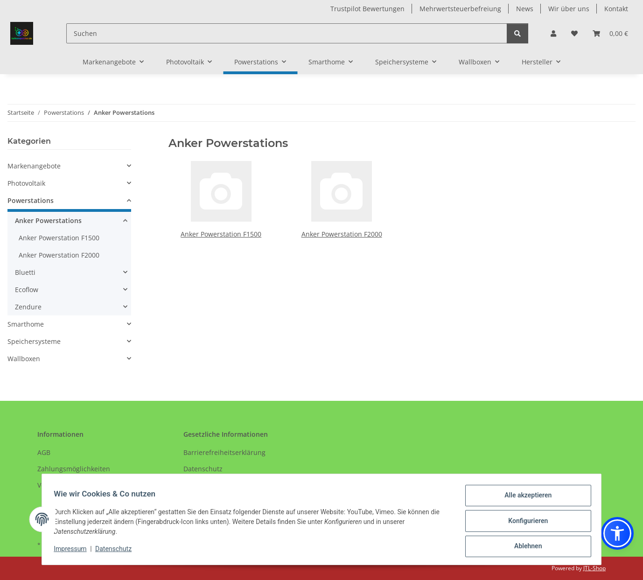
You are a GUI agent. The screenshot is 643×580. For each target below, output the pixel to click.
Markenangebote (34, 165)
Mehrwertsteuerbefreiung (460, 8)
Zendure (28, 306)
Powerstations (30, 200)
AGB (43, 452)
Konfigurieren (525, 522)
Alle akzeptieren (524, 498)
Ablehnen (524, 547)
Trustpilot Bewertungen (367, 8)
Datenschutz (116, 550)
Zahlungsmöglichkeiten (73, 468)
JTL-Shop (594, 568)
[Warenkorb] (610, 33)
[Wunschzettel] (574, 33)
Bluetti (25, 272)
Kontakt (616, 8)
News (524, 8)
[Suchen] (286, 33)
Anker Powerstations (48, 220)
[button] (553, 33)
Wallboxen (23, 358)
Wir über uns (568, 8)
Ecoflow (26, 289)
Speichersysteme (34, 341)
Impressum (73, 550)
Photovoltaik (26, 183)
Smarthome (25, 324)
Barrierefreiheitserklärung (224, 452)
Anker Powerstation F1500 (221, 234)
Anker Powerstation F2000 (341, 234)
